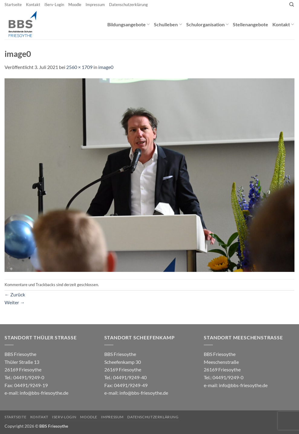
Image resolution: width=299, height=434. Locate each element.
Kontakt (33, 4)
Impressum (95, 4)
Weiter (15, 302)
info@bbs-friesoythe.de (44, 393)
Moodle (74, 4)
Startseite (13, 4)
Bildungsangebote (128, 24)
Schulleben (168, 24)
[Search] (291, 4)
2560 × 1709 (79, 67)
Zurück (15, 294)
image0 (105, 67)
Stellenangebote (250, 24)
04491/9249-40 (130, 377)
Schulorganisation (207, 24)
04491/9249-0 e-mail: (26, 385)
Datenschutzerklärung (128, 4)
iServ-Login (54, 4)
